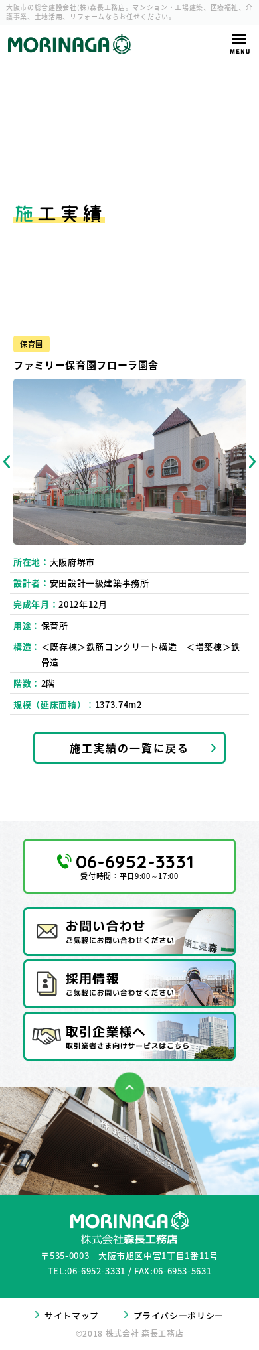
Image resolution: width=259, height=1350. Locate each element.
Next (252, 461)
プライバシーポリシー (178, 1315)
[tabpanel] (129, 462)
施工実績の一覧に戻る (129, 748)
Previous (6, 461)
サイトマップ (71, 1315)
